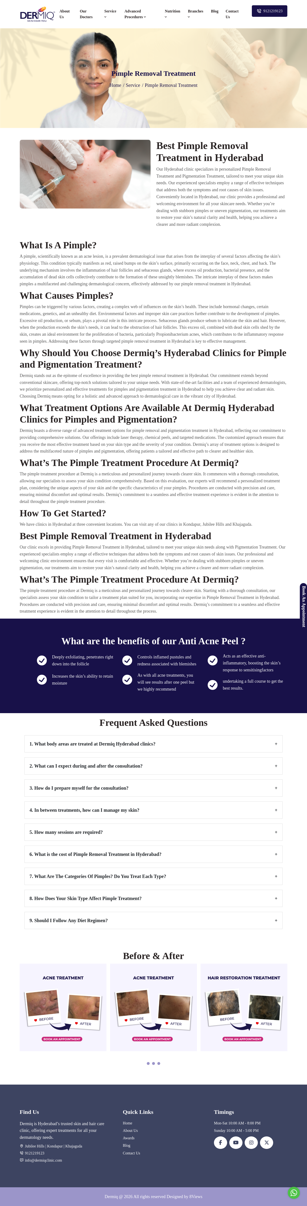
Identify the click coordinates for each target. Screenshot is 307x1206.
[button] (148, 1064)
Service (110, 14)
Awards (128, 1138)
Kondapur (55, 1146)
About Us (64, 14)
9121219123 (270, 11)
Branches (195, 14)
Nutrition (172, 14)
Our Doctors (86, 14)
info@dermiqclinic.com (43, 1160)
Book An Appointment (303, 606)
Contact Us (232, 14)
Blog (214, 11)
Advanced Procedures (135, 14)
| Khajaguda (72, 1146)
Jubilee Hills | (35, 1146)
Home (115, 85)
